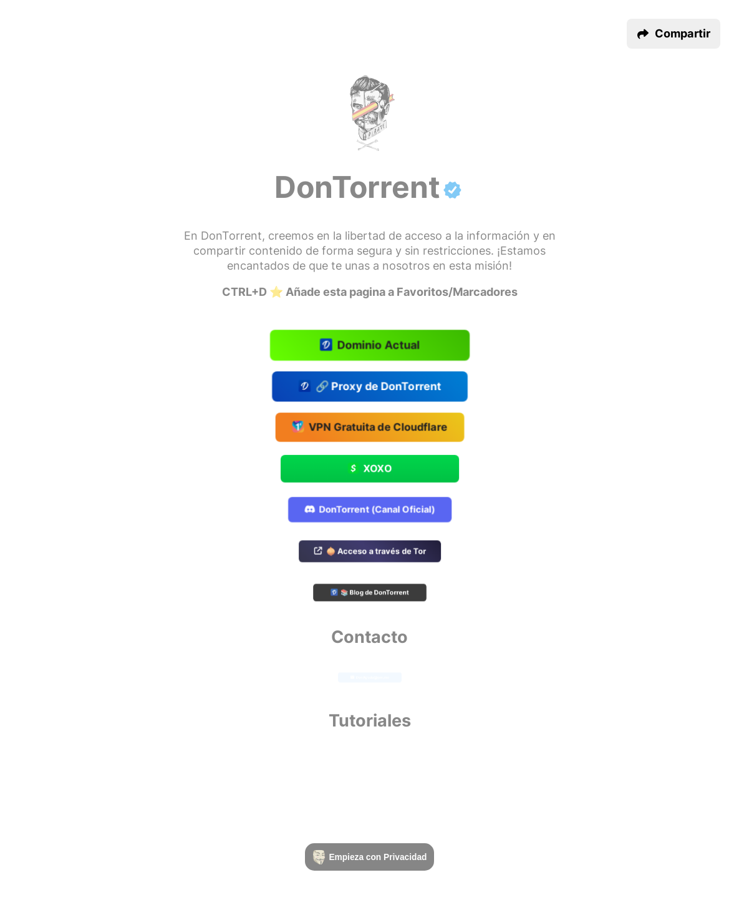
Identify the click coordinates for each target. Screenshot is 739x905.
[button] (673, 34)
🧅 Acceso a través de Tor (370, 552)
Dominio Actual (369, 345)
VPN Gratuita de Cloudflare (369, 427)
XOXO (369, 469)
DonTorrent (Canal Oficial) (370, 510)
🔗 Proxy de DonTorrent (369, 386)
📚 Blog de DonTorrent (369, 593)
